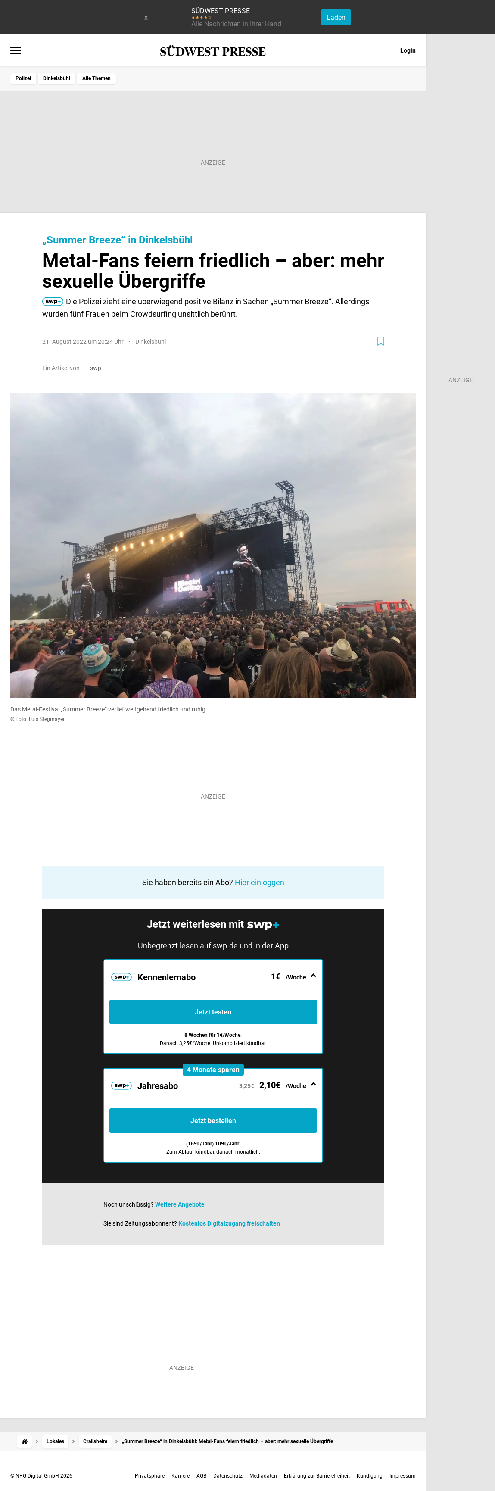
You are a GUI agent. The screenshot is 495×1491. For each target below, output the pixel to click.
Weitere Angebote (180, 1204)
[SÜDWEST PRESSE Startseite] (213, 50)
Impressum (402, 1476)
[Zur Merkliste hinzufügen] (380, 341)
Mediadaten (263, 1476)
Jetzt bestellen (213, 1121)
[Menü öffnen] (15, 51)
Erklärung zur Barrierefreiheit (317, 1476)
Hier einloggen (259, 882)
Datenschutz (228, 1476)
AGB (201, 1476)
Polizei (23, 78)
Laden (336, 17)
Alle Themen (96, 78)
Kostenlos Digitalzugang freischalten (229, 1223)
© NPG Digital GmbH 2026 (41, 1476)
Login (408, 50)
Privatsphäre (150, 1476)
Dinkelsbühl (56, 78)
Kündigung (370, 1476)
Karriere (180, 1476)
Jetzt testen (213, 1012)
